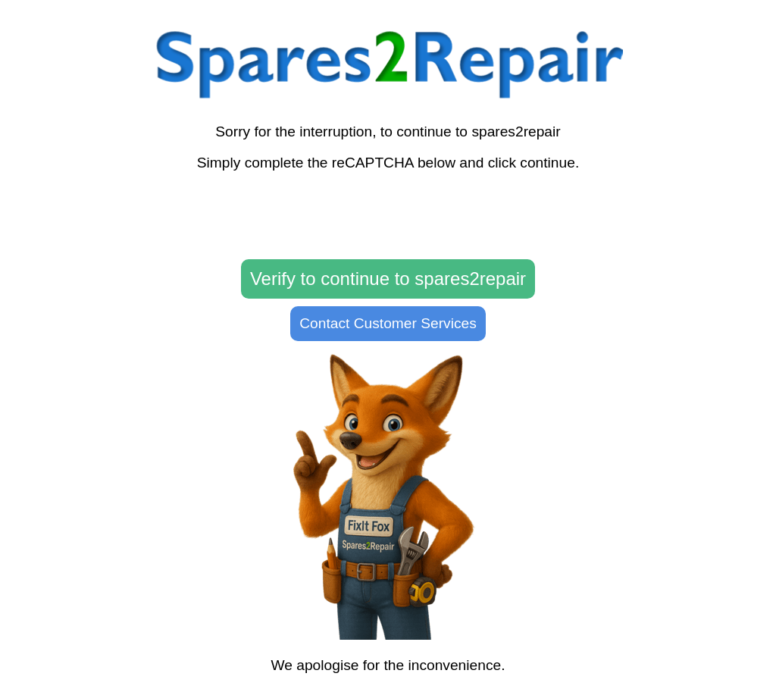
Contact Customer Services (388, 323)
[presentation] (388, 216)
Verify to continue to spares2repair (388, 278)
